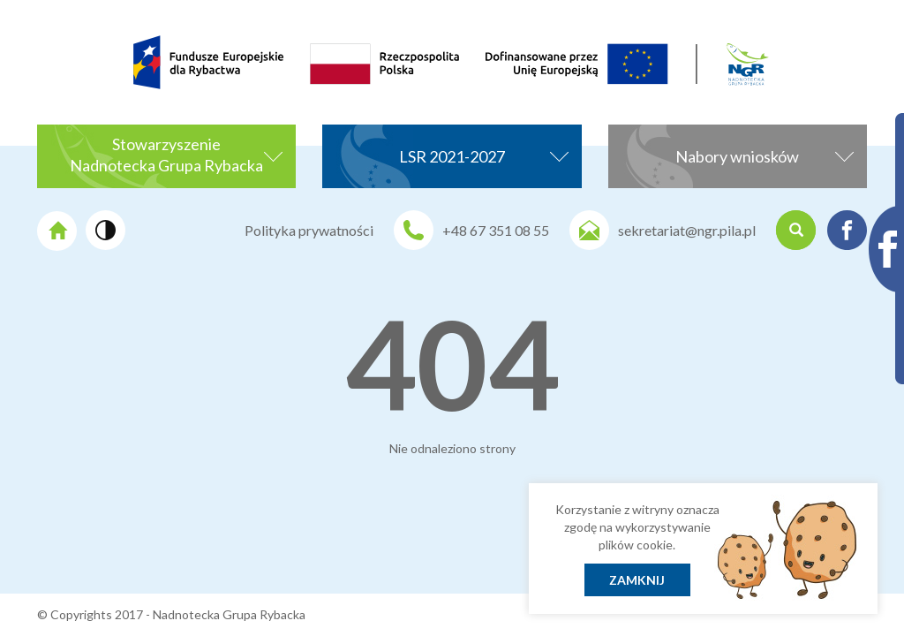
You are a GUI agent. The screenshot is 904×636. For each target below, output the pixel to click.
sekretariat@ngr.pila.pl (687, 230)
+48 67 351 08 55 (495, 230)
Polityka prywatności (309, 230)
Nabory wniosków (764, 154)
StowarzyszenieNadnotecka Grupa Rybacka (176, 154)
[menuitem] (87, 33)
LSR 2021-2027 (484, 154)
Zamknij (637, 579)
